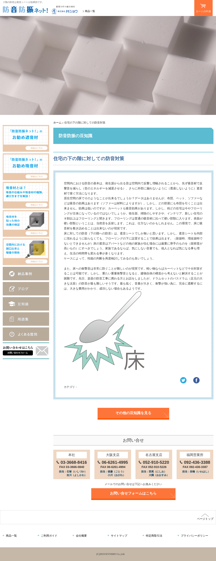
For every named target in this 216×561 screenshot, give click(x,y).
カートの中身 (203, 6)
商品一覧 (90, 11)
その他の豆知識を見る (133, 413)
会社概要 (81, 535)
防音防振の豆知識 (100, 386)
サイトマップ (119, 535)
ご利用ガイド (49, 535)
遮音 (82, 386)
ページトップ (205, 517)
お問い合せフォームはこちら (133, 493)
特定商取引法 (154, 535)
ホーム (57, 122)
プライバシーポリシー (194, 535)
